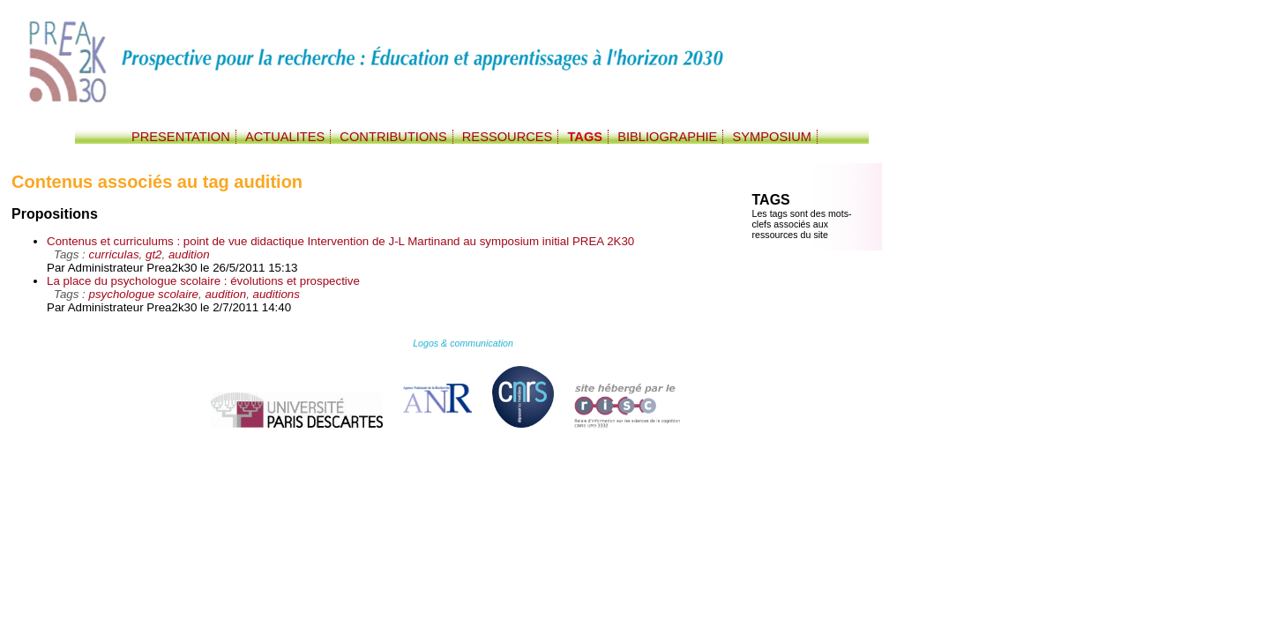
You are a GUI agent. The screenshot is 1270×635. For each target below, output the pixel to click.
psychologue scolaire (143, 294)
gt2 (154, 254)
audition (189, 254)
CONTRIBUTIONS (393, 137)
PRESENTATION (180, 137)
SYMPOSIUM (771, 137)
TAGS (584, 137)
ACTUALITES (285, 137)
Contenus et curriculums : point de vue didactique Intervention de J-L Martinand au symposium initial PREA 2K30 (340, 241)
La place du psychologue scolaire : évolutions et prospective (203, 281)
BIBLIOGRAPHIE (667, 137)
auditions (276, 294)
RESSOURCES (507, 137)
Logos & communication (463, 343)
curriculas (114, 254)
